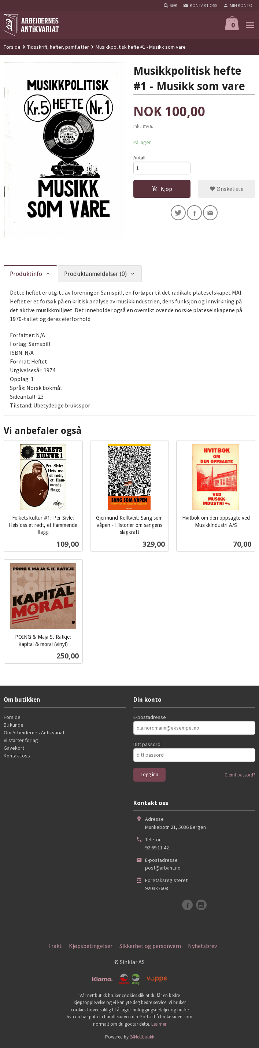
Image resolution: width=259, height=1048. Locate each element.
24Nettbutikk (142, 1037)
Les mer (158, 1024)
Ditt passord (146, 744)
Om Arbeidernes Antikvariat (34, 732)
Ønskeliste (227, 189)
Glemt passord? (240, 775)
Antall (139, 157)
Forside (12, 47)
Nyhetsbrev (202, 945)
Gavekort (14, 748)
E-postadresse (149, 717)
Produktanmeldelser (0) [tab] (95, 273)
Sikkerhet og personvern (150, 945)
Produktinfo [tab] (26, 273)
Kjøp (162, 189)
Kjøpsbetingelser (90, 945)
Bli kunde (13, 725)
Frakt (55, 945)
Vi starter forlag (21, 740)
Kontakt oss (17, 755)
